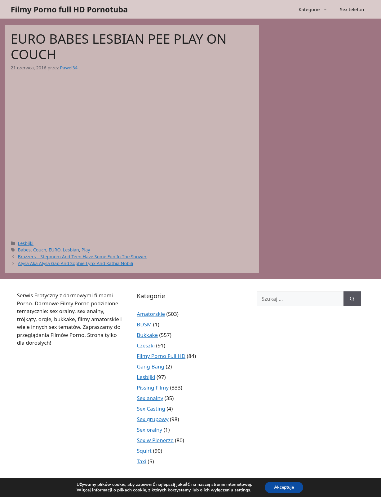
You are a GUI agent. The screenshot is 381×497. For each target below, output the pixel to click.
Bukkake (147, 334)
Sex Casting (151, 408)
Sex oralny (149, 429)
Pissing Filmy (153, 387)
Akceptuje (284, 487)
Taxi (141, 461)
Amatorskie (151, 313)
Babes (24, 250)
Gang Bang (150, 366)
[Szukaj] (352, 298)
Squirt (144, 450)
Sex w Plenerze (155, 440)
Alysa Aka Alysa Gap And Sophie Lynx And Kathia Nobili (75, 263)
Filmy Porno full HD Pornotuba (69, 9)
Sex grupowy (152, 419)
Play (86, 250)
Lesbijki (25, 243)
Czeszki (146, 345)
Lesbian (71, 250)
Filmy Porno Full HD (161, 356)
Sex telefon (352, 9)
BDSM (144, 324)
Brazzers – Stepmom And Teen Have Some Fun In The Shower (82, 256)
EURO (54, 250)
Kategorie (316, 9)
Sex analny (150, 398)
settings (242, 490)
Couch (40, 250)
